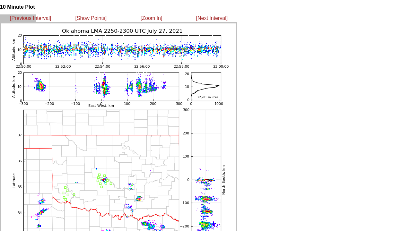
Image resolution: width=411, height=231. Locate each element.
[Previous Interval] (30, 18)
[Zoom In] (151, 18)
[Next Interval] (212, 18)
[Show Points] (91, 18)
